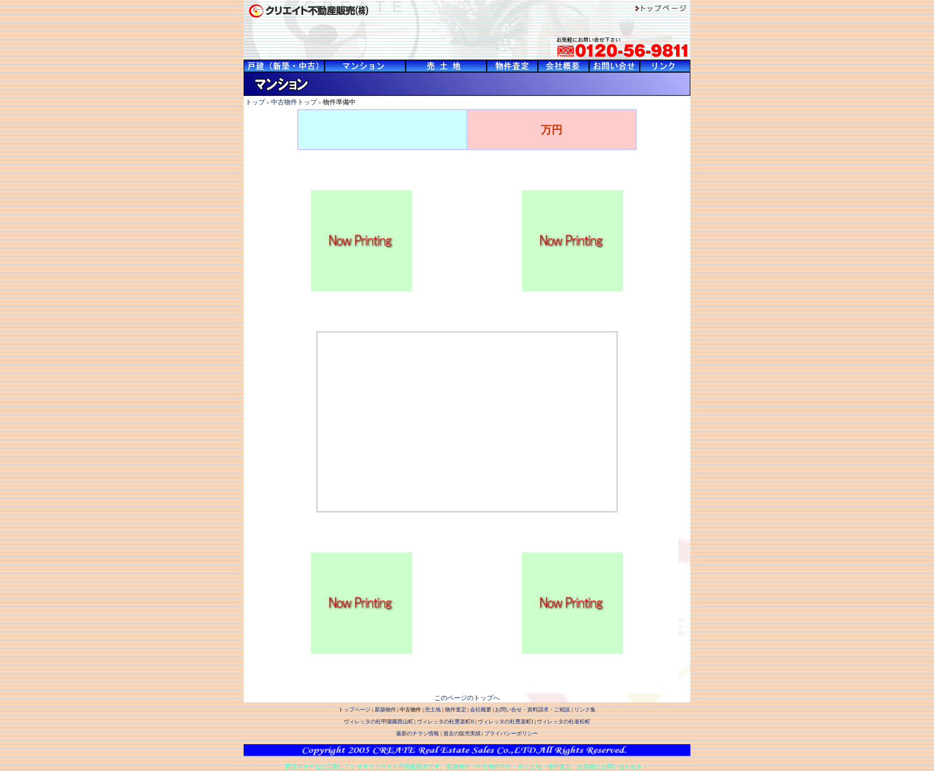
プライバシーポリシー (511, 733)
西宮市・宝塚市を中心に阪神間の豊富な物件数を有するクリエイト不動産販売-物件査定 (512, 66)
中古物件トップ (294, 101)
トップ (255, 101)
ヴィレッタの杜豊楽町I (505, 722)
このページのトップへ (467, 697)
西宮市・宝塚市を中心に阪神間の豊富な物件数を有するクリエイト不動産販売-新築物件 (284, 66)
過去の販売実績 (462, 733)
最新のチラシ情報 (417, 733)
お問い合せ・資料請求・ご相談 (532, 710)
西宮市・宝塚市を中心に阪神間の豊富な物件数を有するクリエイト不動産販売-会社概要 (563, 66)
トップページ (354, 710)
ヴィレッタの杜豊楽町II (445, 722)
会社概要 (480, 710)
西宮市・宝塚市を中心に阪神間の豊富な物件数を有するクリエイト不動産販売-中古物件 (365, 66)
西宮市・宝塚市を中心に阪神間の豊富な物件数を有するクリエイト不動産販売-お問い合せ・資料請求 (614, 66)
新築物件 (385, 710)
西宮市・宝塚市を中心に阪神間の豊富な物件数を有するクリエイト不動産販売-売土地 (446, 66)
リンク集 (585, 710)
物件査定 (455, 710)
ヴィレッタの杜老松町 (563, 722)
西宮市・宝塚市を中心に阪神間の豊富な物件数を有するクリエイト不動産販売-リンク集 (665, 66)
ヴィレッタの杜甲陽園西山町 (378, 722)
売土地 (433, 710)
